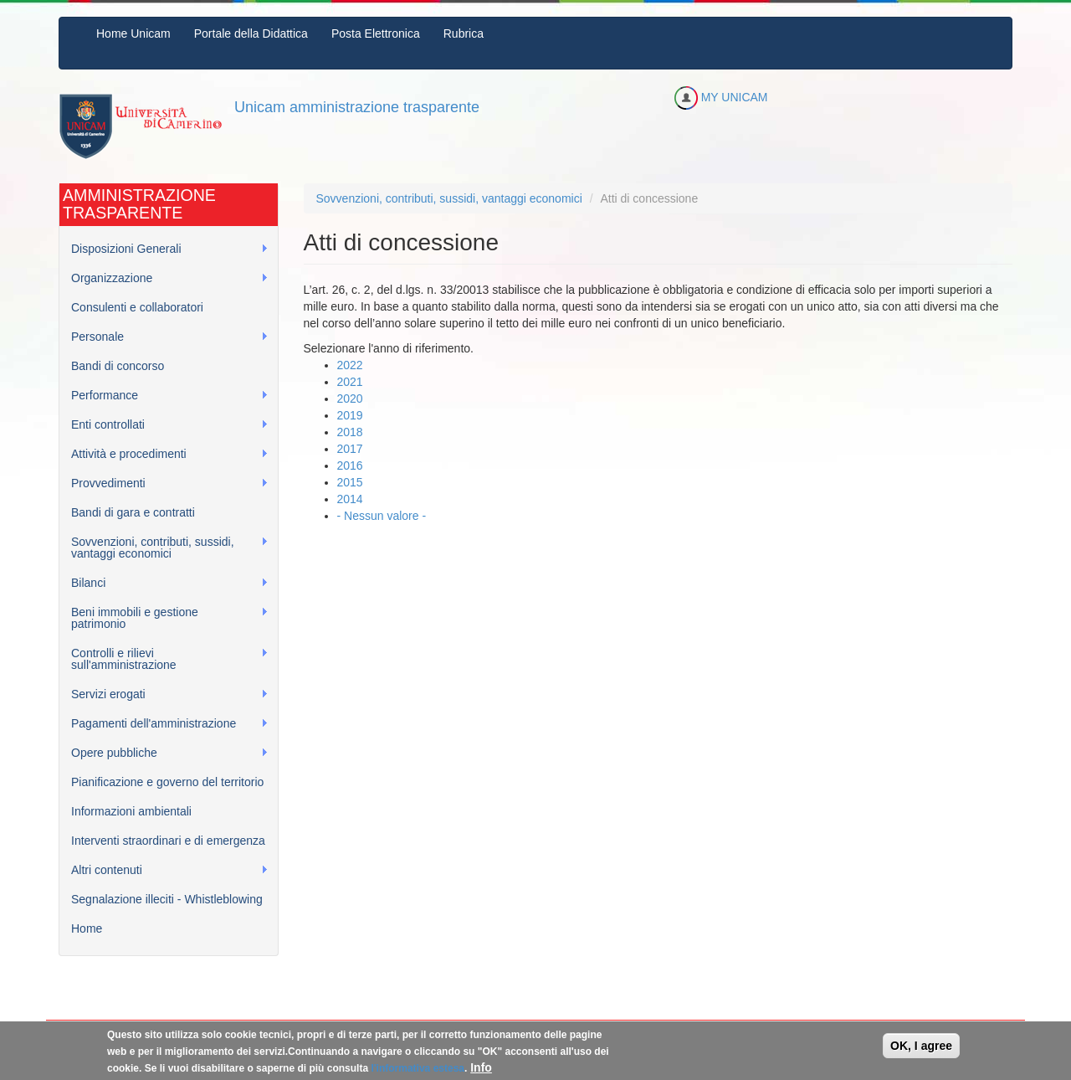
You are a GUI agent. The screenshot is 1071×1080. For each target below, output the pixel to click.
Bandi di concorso (117, 366)
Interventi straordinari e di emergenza (168, 840)
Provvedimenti (164, 483)
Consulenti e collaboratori (137, 307)
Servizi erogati (164, 694)
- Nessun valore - (382, 515)
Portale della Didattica (251, 33)
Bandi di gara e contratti (133, 512)
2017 (350, 448)
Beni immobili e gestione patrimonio (164, 617)
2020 (350, 398)
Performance (164, 395)
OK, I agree (921, 1050)
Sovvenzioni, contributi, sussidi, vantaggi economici (164, 547)
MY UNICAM (721, 97)
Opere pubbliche (164, 753)
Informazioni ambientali (131, 811)
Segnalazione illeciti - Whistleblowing (167, 899)
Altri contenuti (164, 870)
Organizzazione (164, 278)
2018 (350, 432)
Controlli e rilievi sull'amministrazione (164, 658)
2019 (350, 415)
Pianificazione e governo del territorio (167, 782)
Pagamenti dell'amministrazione (164, 724)
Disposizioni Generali (164, 249)
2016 (350, 465)
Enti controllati (164, 425)
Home (86, 928)
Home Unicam (133, 33)
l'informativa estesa (417, 1072)
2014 (350, 499)
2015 (350, 482)
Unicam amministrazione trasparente (356, 107)
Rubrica (463, 33)
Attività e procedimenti (164, 454)
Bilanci (164, 583)
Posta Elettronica (375, 33)
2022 (350, 365)
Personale (164, 337)
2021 (350, 381)
